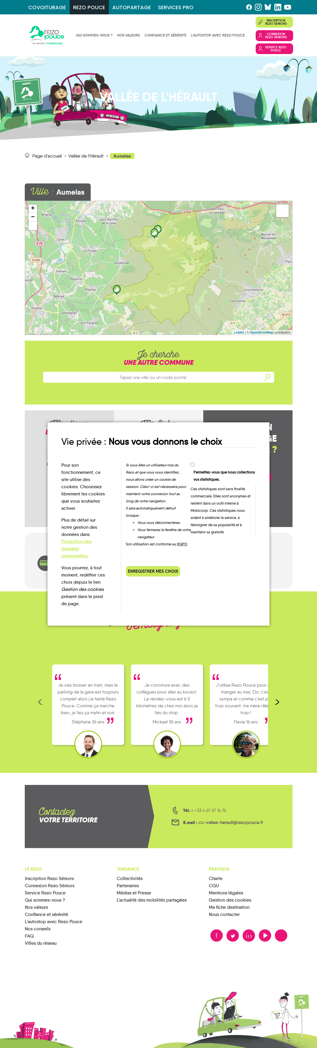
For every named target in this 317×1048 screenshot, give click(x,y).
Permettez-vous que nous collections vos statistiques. (224, 476)
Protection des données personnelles (76, 549)
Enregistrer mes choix (153, 571)
